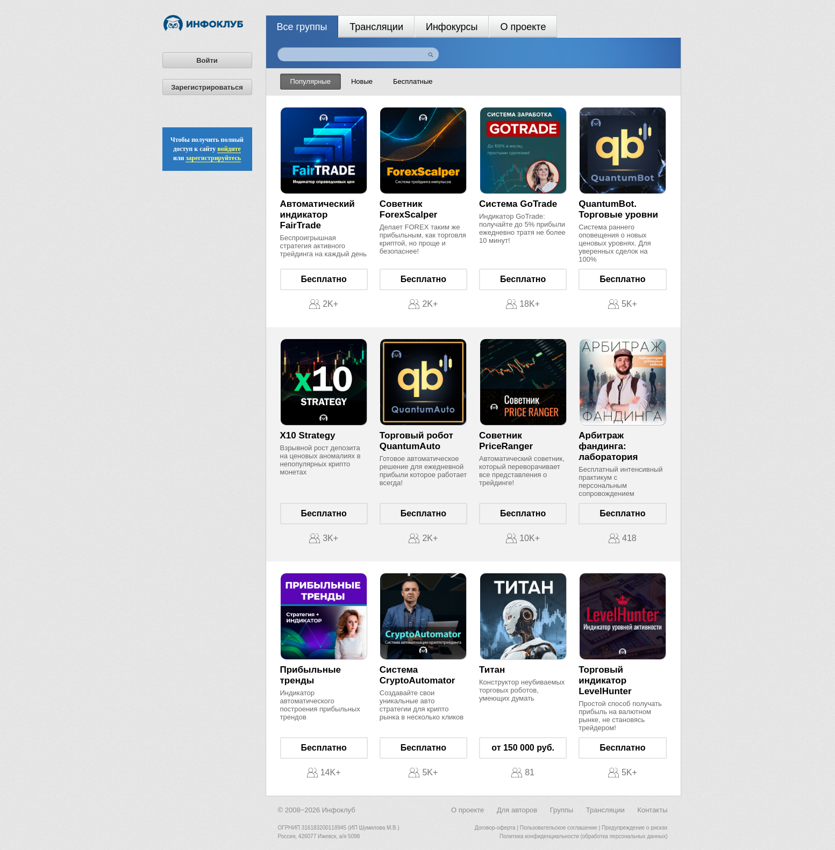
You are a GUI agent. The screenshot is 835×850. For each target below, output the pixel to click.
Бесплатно (324, 279)
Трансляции (376, 26)
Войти (207, 60)
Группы (561, 810)
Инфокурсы (452, 26)
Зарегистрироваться (207, 87)
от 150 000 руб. (522, 747)
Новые (362, 81)
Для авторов (517, 810)
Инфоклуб (338, 810)
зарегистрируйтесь (213, 158)
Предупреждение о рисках (635, 828)
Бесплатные (413, 81)
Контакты (652, 810)
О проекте (523, 26)
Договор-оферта (495, 828)
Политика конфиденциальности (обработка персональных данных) (583, 836)
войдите (229, 149)
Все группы (302, 26)
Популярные (310, 81)
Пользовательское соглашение (558, 828)
